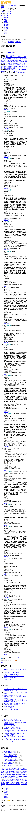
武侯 (14, 65)
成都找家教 (18, 42)
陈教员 (5, 719)
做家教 (5, 32)
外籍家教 (24, 69)
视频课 (2, 7)
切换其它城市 (13, 5)
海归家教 (3, 71)
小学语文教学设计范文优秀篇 (11, 672)
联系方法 (6, 793)
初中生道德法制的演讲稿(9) (11, 704)
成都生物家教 (19, 774)
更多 (23, 63)
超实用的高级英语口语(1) (10, 677)
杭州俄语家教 (16, 784)
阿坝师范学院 (9, 751)
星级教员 (6, 25)
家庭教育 (6, 33)
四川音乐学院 (15, 61)
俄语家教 (14, 779)
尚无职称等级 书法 (10, 756)
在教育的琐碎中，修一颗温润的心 (13, 727)
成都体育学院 (7, 61)
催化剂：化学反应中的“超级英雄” (12, 695)
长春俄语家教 (5, 782)
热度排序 (23, 72)
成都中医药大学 (10, 763)
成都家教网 (11, 42)
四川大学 (8, 57)
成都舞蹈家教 (15, 773)
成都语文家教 (4, 771)
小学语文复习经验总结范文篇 (11, 674)
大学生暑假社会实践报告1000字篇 (13, 728)
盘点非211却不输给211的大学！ (12, 708)
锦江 (9, 65)
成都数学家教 (23, 769)
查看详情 (6, 109)
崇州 (8, 66)
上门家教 (13, 71)
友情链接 (6, 797)
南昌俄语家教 (20, 779)
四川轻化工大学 (10, 765)
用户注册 (8, 12)
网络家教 (6, 27)
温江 (24, 65)
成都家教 (6, 17)
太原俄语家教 (20, 782)
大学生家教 (7, 24)
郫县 (12, 66)
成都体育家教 (11, 774)
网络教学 (18, 71)
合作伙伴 (6, 796)
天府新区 (12, 68)
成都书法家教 (15, 769)
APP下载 (8, 13)
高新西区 (7, 68)
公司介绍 (6, 790)
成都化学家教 (8, 773)
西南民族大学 (10, 58)
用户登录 (3, 12)
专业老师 (6, 22)
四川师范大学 (11, 60)
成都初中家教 (8, 776)
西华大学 (23, 58)
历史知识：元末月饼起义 (10, 725)
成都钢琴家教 (23, 773)
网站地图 (6, 791)
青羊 (7, 65)
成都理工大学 (17, 58)
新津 (15, 66)
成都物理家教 (19, 771)
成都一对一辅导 (14, 777)
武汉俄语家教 (9, 784)
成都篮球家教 (8, 769)
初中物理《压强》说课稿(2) (11, 709)
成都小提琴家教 (18, 768)
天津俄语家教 (16, 780)
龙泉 (19, 65)
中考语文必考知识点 (9, 706)
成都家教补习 (5, 777)
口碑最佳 (18, 72)
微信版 (3, 13)
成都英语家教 (11, 771)
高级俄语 (13, 55)
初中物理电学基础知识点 (14, 720)
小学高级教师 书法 (10, 759)
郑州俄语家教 (13, 782)
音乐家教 (6, 29)
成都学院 (21, 61)
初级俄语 (8, 55)
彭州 (3, 66)
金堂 (10, 66)
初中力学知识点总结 (13, 719)
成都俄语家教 (10, 768)
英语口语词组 (7, 679)
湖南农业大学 (9, 760)
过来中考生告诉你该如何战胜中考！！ (14, 676)
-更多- (2, 662)
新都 (21, 65)
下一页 (17, 657)
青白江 (22, 66)
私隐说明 (6, 794)
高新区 (3, 68)
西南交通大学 (14, 57)
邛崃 (5, 66)
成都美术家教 (4, 774)
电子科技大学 (21, 57)
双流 (17, 66)
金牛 (12, 65)
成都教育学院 (18, 63)
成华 (17, 65)
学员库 (5, 30)
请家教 (5, 19)
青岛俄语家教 (9, 780)
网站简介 (6, 788)
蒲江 (20, 66)
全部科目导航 (4, 15)
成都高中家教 (15, 776)
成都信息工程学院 (19, 60)
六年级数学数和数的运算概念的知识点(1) (14, 703)
